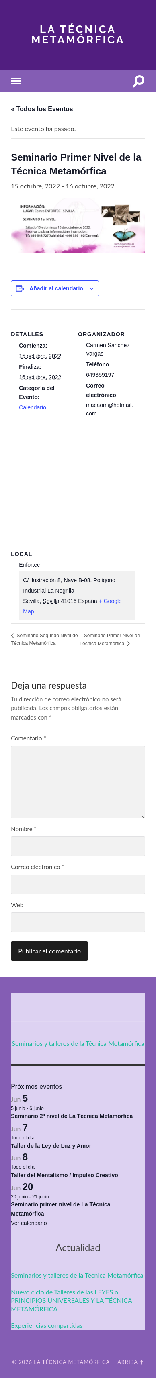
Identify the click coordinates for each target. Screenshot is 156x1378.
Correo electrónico (37, 866)
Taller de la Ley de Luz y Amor (51, 1146)
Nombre (24, 828)
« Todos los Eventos (42, 109)
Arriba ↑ (130, 1362)
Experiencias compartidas (46, 1325)
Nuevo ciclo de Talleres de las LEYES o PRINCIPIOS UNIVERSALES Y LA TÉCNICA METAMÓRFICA (71, 1300)
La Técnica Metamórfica (78, 34)
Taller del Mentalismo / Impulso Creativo (64, 1175)
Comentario (28, 738)
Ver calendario (29, 1223)
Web (17, 904)
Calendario (32, 407)
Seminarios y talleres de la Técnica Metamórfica (78, 1043)
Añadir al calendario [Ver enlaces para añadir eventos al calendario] (56, 288)
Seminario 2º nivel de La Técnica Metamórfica (72, 1116)
